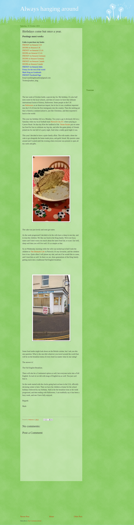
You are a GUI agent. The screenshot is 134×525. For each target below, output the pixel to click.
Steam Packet (65, 124)
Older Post (78, 516)
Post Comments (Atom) (34, 521)
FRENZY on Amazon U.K (32, 45)
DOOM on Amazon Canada (32, 64)
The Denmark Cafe (38, 252)
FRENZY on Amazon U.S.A (32, 50)
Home (51, 516)
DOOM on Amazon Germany (33, 59)
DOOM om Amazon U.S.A (32, 53)
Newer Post (24, 516)
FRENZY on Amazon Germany (34, 56)
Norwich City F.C (57, 122)
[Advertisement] (51, 498)
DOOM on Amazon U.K (31, 48)
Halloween (29, 105)
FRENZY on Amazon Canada (33, 61)
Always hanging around (49, 8)
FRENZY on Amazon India (32, 67)
